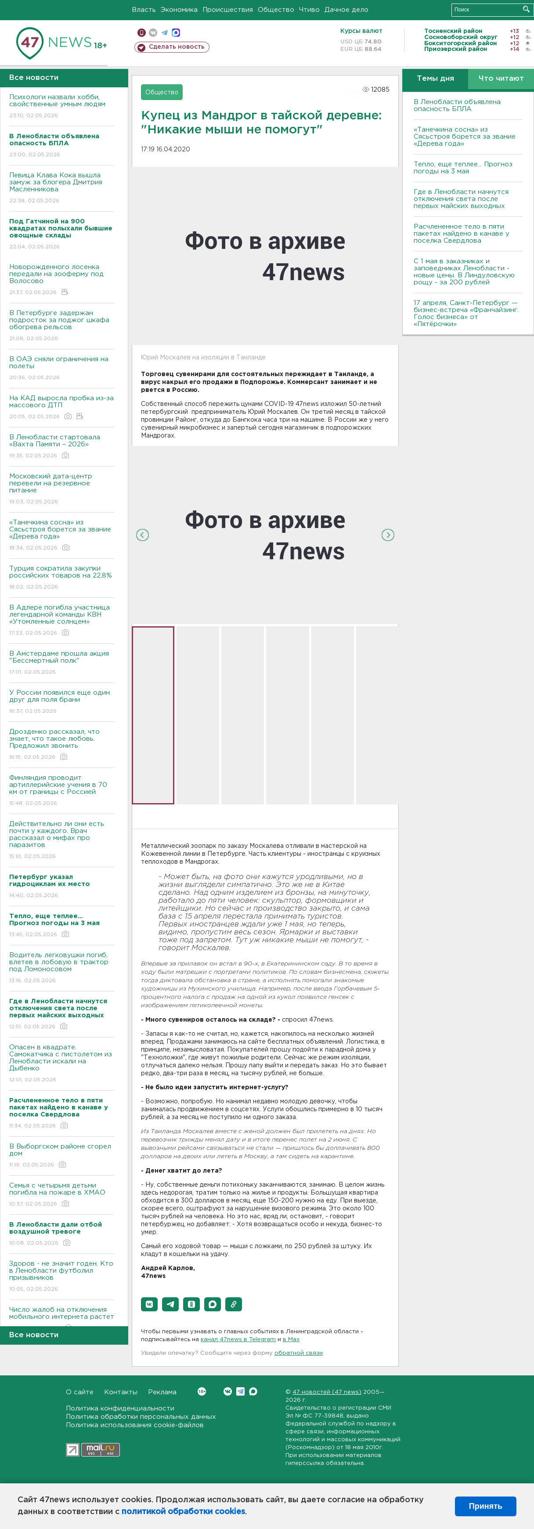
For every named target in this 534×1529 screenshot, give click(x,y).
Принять (485, 1506)
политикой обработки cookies (183, 1511)
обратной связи (298, 1353)
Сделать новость (177, 47)
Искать (526, 9)
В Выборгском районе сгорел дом (61, 1156)
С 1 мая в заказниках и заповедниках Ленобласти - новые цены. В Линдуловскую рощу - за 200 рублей (464, 271)
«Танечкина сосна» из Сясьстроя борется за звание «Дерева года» (61, 536)
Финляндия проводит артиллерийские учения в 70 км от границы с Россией (61, 791)
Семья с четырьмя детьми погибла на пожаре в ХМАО (61, 1195)
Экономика (179, 10)
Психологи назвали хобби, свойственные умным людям (61, 106)
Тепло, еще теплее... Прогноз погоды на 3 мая (463, 168)
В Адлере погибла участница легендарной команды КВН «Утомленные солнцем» (61, 621)
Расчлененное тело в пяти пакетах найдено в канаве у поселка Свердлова (461, 234)
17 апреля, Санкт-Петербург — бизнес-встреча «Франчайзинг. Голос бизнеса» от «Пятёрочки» (466, 313)
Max (253, 1391)
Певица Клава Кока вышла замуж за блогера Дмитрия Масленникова (61, 188)
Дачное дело (346, 10)
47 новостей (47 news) (326, 1392)
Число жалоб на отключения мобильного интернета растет (61, 1319)
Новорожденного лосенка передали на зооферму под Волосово (61, 280)
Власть (144, 10)
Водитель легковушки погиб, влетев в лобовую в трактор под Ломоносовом (61, 968)
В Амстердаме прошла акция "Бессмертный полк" (61, 663)
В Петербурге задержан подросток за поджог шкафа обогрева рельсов (61, 326)
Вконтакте (202, 1391)
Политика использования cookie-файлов (135, 1425)
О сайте (80, 1392)
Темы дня (435, 78)
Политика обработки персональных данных (141, 1417)
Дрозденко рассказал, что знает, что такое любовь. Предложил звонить (61, 745)
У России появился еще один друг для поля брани (61, 702)
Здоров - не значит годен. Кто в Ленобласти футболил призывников (61, 1277)
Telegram (240, 1391)
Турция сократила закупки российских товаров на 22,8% (61, 578)
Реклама (162, 1392)
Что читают (501, 78)
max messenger (176, 33)
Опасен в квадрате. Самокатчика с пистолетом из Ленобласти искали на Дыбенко (61, 1064)
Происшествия (227, 10)
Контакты (120, 1392)
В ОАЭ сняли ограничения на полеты (61, 368)
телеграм (164, 33)
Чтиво (309, 10)
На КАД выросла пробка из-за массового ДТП (61, 407)
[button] (149, 1304)
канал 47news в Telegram (238, 1339)
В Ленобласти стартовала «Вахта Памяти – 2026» (61, 446)
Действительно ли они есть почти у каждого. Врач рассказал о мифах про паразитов (61, 840)
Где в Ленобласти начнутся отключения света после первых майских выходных (461, 199)
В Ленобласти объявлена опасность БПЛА (457, 105)
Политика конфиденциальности (120, 1408)
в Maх (291, 1339)
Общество (276, 10)
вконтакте (153, 33)
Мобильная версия (141, 33)
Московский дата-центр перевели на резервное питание (61, 490)
